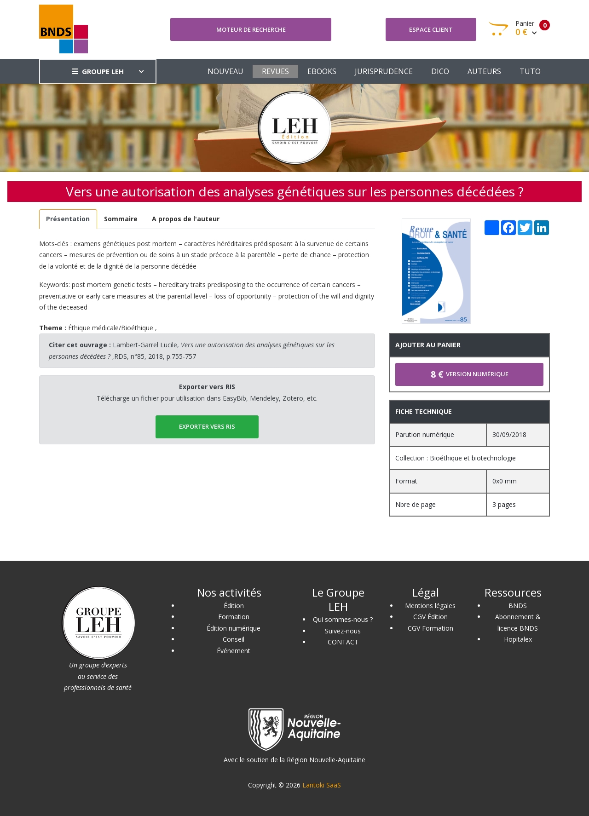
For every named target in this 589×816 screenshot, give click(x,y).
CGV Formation (430, 628)
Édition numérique (233, 628)
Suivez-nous (343, 630)
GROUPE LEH (98, 71)
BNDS (517, 605)
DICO (440, 71)
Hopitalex (518, 639)
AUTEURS (484, 71)
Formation (233, 616)
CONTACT (343, 642)
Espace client (431, 29)
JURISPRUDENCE (384, 71)
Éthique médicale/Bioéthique (110, 327)
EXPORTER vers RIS (207, 426)
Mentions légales (430, 605)
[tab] (68, 219)
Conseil (233, 639)
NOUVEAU (225, 71)
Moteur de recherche (251, 29)
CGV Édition (430, 616)
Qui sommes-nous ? (343, 619)
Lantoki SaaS (321, 785)
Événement (233, 650)
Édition (234, 605)
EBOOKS (321, 71)
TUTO (530, 71)
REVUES (275, 71)
